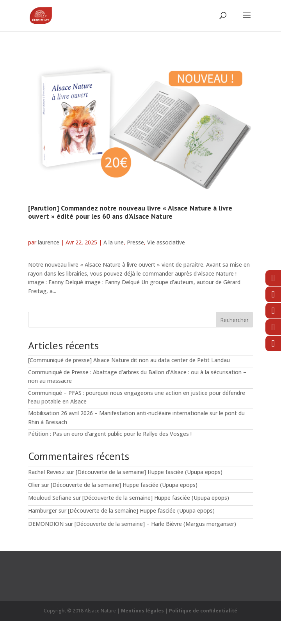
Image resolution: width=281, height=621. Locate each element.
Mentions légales (142, 610)
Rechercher (234, 320)
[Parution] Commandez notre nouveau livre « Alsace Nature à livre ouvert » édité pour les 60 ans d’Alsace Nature (130, 212)
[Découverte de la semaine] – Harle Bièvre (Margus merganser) (155, 523)
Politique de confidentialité (203, 610)
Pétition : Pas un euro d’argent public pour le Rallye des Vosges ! (110, 433)
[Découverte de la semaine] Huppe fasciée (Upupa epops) (149, 472)
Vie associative (166, 242)
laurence (48, 242)
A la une (113, 242)
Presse (135, 242)
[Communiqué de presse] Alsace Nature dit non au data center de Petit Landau (129, 360)
